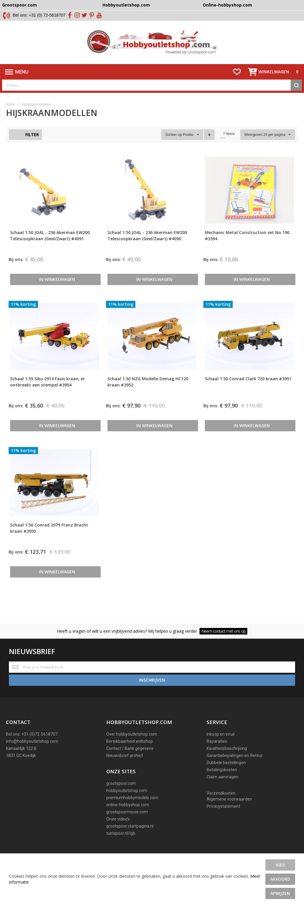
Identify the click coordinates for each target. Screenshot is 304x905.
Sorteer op (173, 148)
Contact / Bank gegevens (129, 759)
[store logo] (152, 49)
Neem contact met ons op (223, 644)
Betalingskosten (222, 780)
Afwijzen (280, 893)
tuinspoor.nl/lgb (120, 844)
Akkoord (280, 879)
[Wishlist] (237, 84)
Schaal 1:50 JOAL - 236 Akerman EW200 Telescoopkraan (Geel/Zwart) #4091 (50, 249)
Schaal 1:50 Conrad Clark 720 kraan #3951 (248, 392)
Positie (188, 148)
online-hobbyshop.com (127, 815)
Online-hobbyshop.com (227, 5)
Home (10, 117)
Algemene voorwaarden (229, 810)
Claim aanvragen (222, 787)
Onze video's (118, 830)
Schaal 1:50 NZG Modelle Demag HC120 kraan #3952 (147, 395)
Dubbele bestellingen (226, 773)
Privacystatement (223, 817)
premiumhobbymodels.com (132, 808)
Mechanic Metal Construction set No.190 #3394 (247, 249)
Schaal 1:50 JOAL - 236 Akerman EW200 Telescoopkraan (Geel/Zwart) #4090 (147, 249)
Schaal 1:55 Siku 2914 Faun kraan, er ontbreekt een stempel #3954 (47, 395)
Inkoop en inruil (221, 745)
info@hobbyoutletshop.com (32, 752)
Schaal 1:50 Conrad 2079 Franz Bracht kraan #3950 (49, 541)
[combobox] (152, 98)
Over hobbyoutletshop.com (131, 745)
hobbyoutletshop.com (126, 801)
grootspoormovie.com (127, 822)
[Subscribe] (152, 691)
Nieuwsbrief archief (124, 766)
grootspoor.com (121, 794)
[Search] (296, 98)
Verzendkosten (221, 804)
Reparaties (217, 752)
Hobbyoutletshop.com (126, 5)
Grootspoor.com (19, 5)
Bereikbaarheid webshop (129, 752)
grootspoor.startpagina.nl (129, 837)
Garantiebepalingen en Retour (235, 766)
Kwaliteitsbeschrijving (227, 759)
